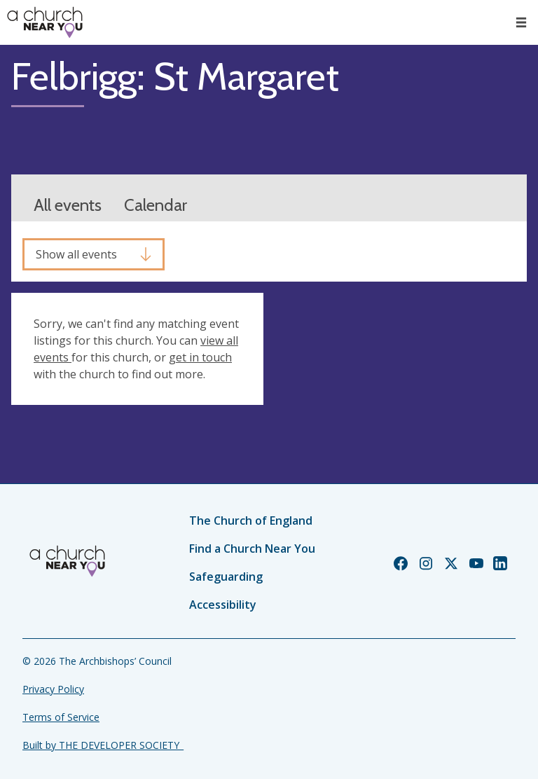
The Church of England (250, 520)
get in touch (200, 357)
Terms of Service (60, 717)
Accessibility (222, 604)
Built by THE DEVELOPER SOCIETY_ (103, 745)
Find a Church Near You (252, 548)
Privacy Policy (53, 689)
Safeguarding (226, 576)
